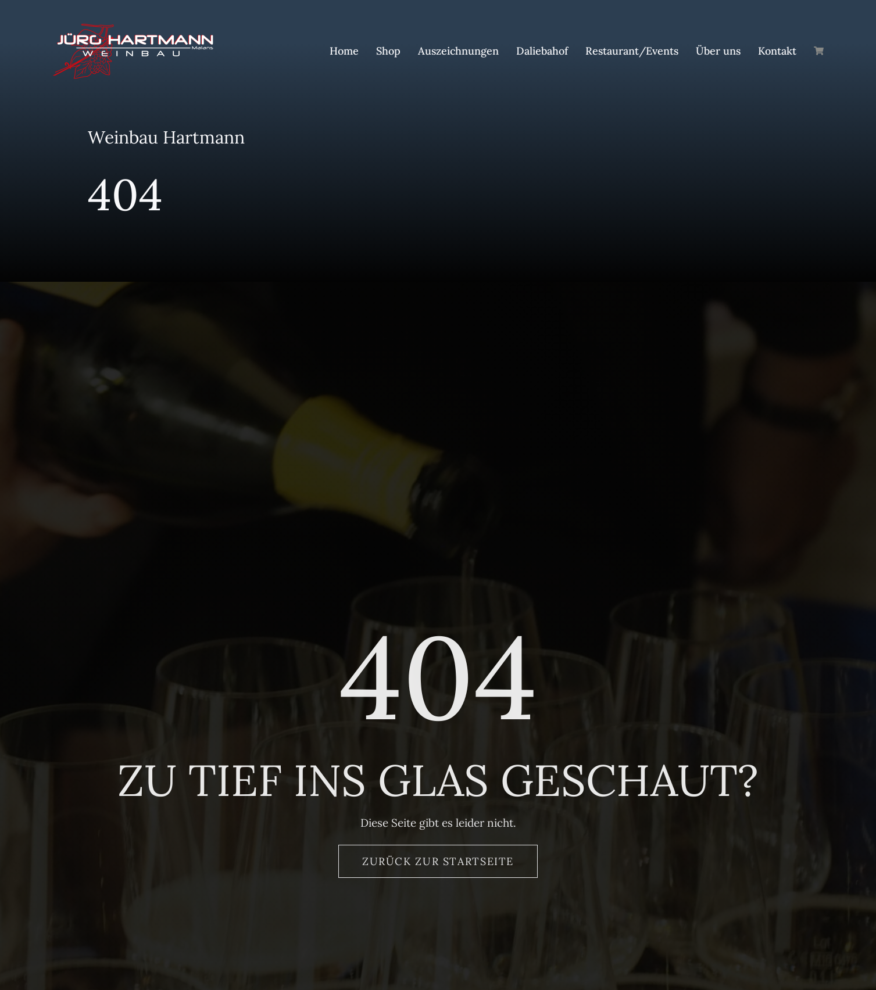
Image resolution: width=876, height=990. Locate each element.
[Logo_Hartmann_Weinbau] (132, 28)
